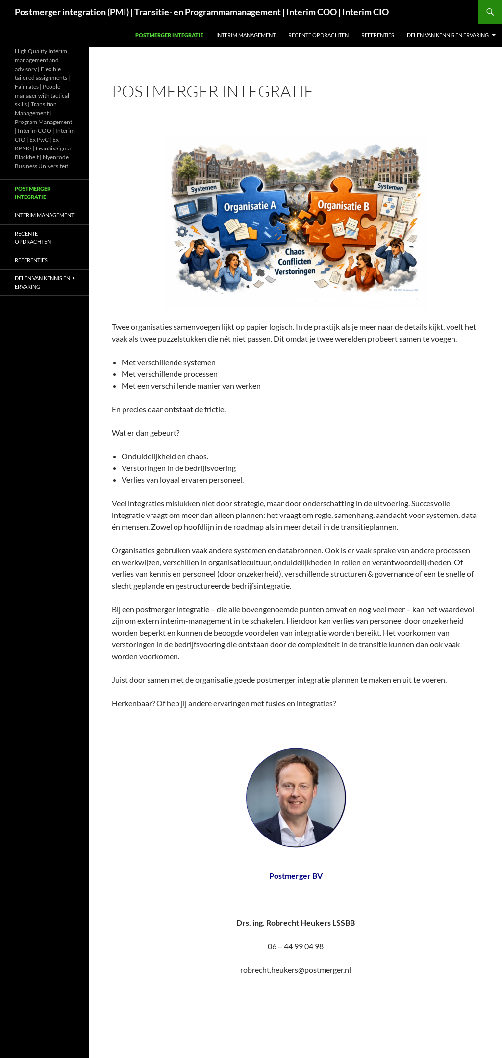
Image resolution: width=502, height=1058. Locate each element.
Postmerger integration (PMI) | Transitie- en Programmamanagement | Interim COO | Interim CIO (202, 11)
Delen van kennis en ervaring (448, 35)
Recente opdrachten (318, 35)
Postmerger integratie (169, 35)
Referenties (377, 35)
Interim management (246, 35)
